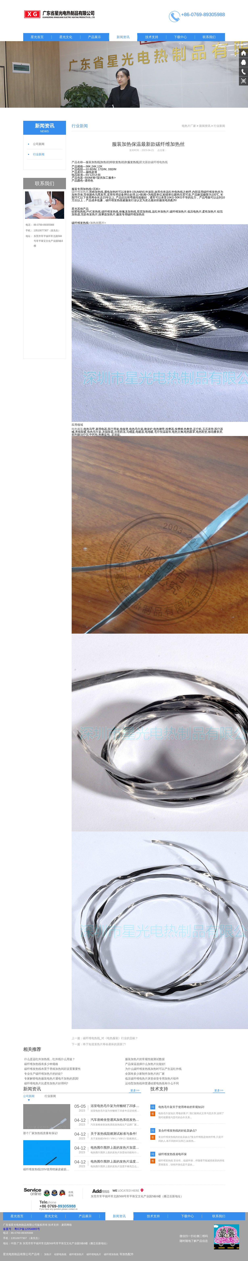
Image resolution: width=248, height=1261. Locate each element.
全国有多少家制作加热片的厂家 (145, 1073)
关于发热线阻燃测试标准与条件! (114, 1133)
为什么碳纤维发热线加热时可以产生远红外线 (153, 1068)
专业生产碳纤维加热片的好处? (43, 1073)
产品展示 (94, 37)
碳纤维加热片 (76, 1254)
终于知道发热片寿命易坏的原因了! (104, 1044)
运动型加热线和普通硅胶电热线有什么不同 (152, 1083)
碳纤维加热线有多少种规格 (41, 1064)
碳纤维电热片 (94, 1254)
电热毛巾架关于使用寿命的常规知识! (181, 1107)
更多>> (134, 1090)
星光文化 (65, 37)
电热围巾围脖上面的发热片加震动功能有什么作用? (116, 1147)
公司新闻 (38, 144)
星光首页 (37, 37)
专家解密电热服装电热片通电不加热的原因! (51, 1078)
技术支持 (151, 37)
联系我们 (209, 37)
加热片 (47, 1254)
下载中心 (180, 37)
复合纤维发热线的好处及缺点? (177, 1130)
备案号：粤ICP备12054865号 (21, 1229)
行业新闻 (38, 154)
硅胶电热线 (60, 1254)
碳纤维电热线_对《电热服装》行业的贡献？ (110, 1038)
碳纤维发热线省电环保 (172, 1154)
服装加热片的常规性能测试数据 (145, 1059)
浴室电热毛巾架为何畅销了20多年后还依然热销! (116, 1106)
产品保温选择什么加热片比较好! (145, 1064)
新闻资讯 (123, 37)
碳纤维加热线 (111, 1254)
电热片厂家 (189, 125)
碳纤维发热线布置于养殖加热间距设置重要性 (52, 1068)
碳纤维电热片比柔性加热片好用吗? (46, 1083)
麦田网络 (66, 1224)
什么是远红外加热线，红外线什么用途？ (49, 1059)
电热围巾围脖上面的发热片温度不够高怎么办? (116, 1161)
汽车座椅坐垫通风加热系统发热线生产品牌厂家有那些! (116, 1119)
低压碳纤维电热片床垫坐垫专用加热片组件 (152, 1078)
